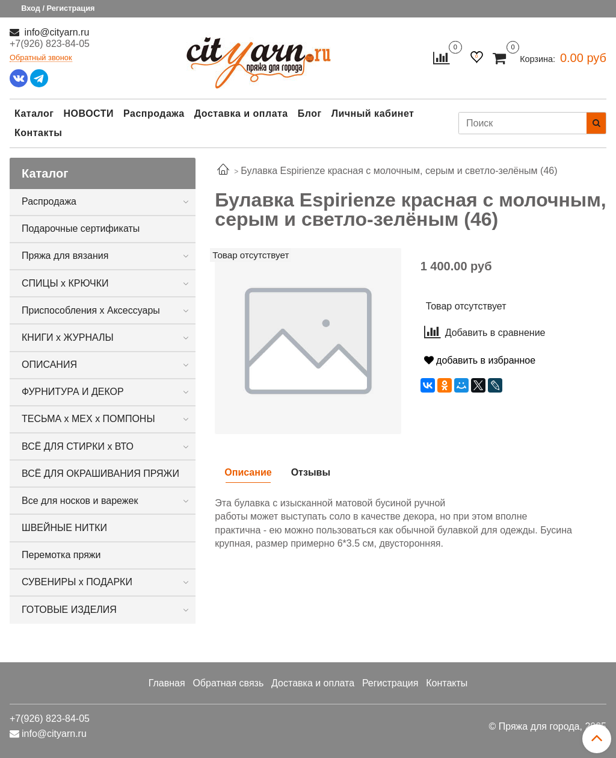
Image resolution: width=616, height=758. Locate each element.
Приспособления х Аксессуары (91, 310)
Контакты (38, 133)
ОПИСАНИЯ (49, 364)
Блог (310, 113)
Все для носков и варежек (80, 500)
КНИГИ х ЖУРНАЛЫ (68, 337)
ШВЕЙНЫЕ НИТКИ (64, 528)
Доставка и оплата (241, 113)
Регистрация (390, 683)
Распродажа (154, 113)
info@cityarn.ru (55, 32)
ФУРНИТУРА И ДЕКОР (73, 392)
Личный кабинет (372, 113)
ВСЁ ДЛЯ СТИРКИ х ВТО (78, 446)
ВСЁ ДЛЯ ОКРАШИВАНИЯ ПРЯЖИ (100, 473)
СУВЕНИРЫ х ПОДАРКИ (77, 582)
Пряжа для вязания (65, 255)
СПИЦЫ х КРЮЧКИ (65, 283)
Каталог (34, 113)
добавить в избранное (479, 360)
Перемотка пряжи (61, 555)
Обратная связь (227, 683)
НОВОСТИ (88, 113)
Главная (167, 683)
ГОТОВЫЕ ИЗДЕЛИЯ (69, 609)
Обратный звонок (41, 58)
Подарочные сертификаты (81, 228)
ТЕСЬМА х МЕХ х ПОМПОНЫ (88, 419)
